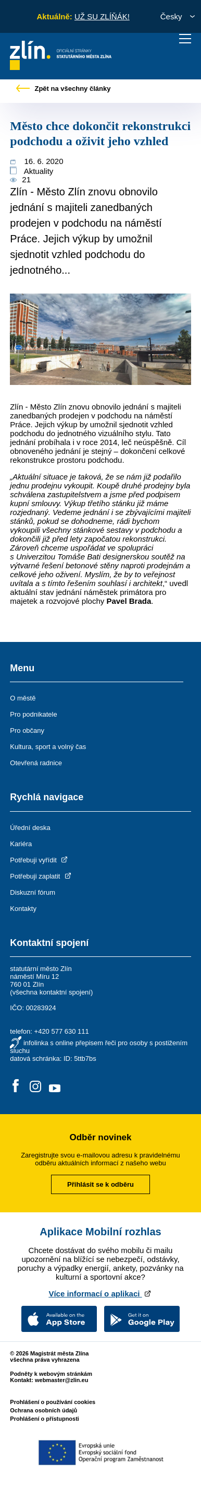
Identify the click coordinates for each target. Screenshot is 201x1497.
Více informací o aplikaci (100, 1293)
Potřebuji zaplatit (41, 876)
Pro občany (27, 730)
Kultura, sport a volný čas (48, 747)
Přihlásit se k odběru (100, 1184)
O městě (22, 698)
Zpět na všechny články (63, 88)
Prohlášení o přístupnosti (44, 1419)
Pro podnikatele (33, 714)
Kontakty (23, 909)
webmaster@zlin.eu (61, 1380)
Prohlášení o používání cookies (52, 1402)
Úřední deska (30, 828)
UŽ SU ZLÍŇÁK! (102, 16)
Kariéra (21, 844)
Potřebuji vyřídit (39, 860)
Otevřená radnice (36, 763)
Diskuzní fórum (32, 892)
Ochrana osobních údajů (43, 1410)
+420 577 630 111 (61, 1031)
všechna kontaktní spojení (51, 992)
